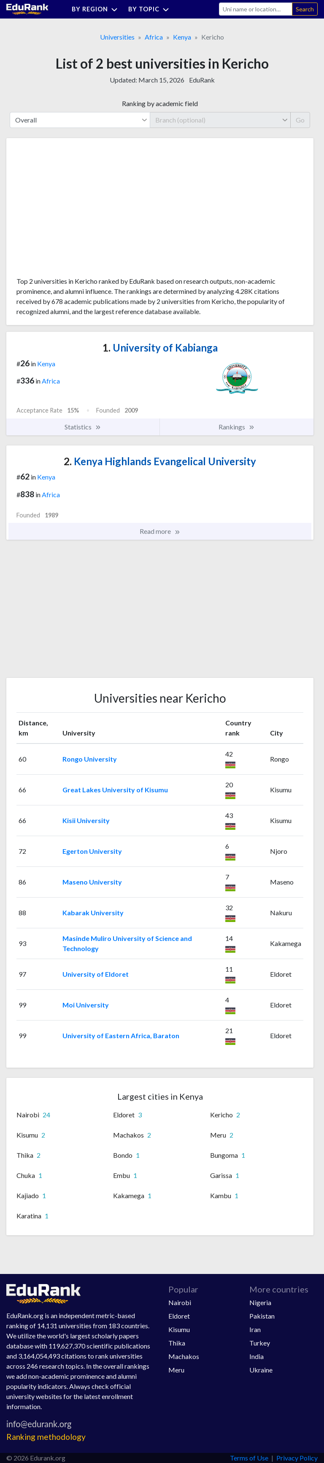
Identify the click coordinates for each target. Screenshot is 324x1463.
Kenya (182, 37)
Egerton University (92, 851)
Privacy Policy (297, 1458)
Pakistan (262, 1316)
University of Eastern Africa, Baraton (120, 1035)
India (256, 1356)
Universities (117, 37)
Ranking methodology (46, 1437)
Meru (176, 1370)
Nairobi (179, 1302)
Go (300, 120)
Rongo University (89, 759)
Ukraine (261, 1370)
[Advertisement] (79, 210)
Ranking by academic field (160, 103)
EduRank (202, 80)
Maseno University (92, 882)
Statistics (83, 427)
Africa (154, 37)
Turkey (259, 1343)
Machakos (183, 1356)
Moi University (85, 1005)
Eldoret (179, 1316)
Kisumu (179, 1329)
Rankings (237, 427)
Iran (255, 1329)
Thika (176, 1343)
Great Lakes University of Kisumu (115, 790)
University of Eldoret (95, 974)
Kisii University (86, 820)
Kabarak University (93, 913)
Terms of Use (249, 1458)
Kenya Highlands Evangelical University (160, 461)
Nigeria (260, 1302)
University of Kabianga (160, 347)
